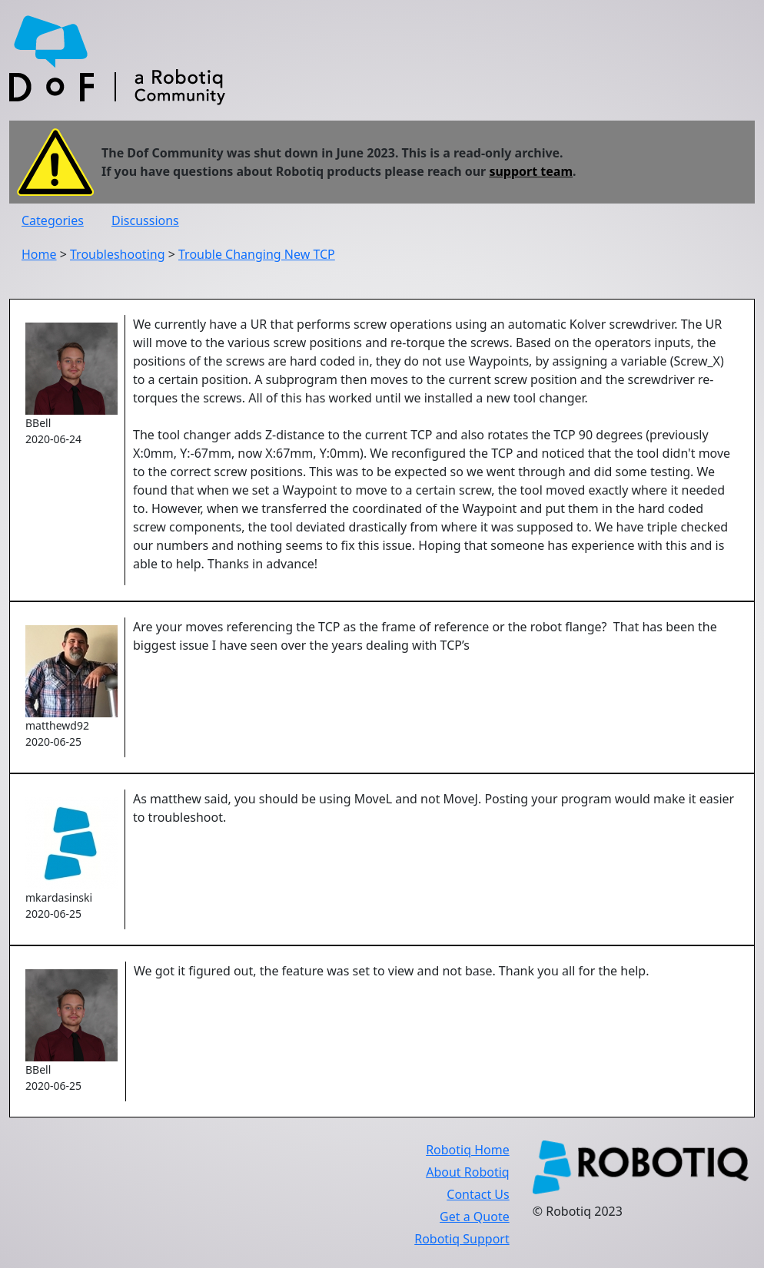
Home (39, 254)
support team (531, 171)
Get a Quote (475, 1216)
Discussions (145, 220)
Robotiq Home (468, 1149)
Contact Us (478, 1194)
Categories (53, 220)
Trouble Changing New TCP (256, 254)
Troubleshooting (117, 254)
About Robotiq (467, 1172)
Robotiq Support (461, 1238)
